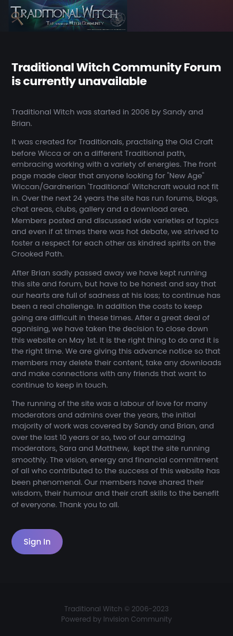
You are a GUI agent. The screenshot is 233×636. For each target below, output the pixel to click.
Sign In (37, 541)
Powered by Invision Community (116, 619)
